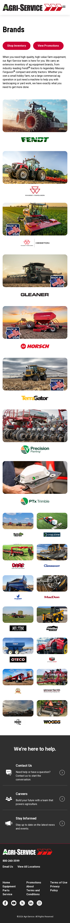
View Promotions (48, 45)
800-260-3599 (11, 860)
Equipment (9, 886)
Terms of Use (58, 882)
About (30, 886)
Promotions (33, 882)
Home (6, 882)
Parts (6, 890)
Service (7, 894)
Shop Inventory (16, 45)
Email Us (8, 866)
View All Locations (29, 866)
